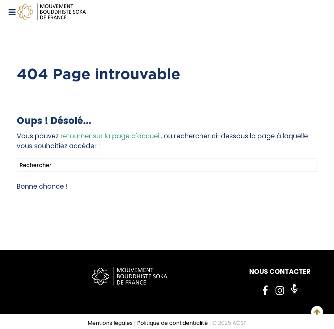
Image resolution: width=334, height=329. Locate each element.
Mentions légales (110, 323)
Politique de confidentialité (172, 323)
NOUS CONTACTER (279, 271)
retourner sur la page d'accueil (111, 136)
